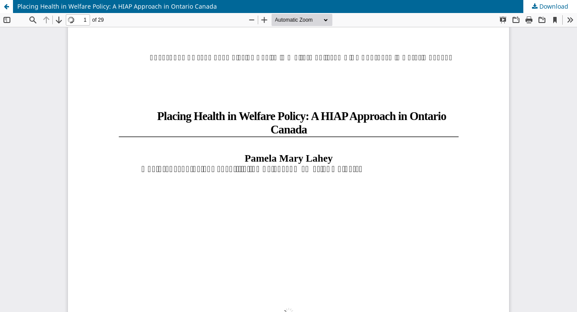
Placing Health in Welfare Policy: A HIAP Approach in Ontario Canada (117, 6)
